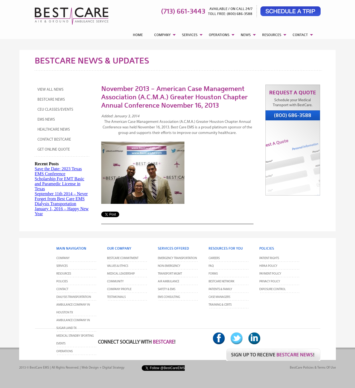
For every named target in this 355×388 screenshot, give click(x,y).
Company (63, 258)
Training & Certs (220, 304)
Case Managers (219, 297)
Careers (214, 258)
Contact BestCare (54, 140)
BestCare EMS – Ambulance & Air (64, 14)
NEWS (246, 35)
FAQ (211, 266)
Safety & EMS (166, 289)
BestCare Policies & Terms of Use (313, 367)
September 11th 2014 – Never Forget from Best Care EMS (61, 196)
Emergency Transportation (177, 258)
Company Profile (119, 289)
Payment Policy (270, 273)
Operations (64, 351)
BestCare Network (221, 281)
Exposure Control (272, 289)
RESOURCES (271, 35)
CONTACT (300, 35)
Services (62, 266)
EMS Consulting (169, 297)
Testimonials (116, 297)
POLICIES (62, 281)
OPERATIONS (219, 35)
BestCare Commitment (122, 258)
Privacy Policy (269, 281)
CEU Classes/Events (55, 110)
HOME (138, 35)
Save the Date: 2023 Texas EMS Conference (58, 171)
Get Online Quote (53, 150)
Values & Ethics (117, 266)
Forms (213, 273)
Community (115, 281)
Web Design (90, 367)
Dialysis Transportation (55, 203)
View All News (50, 90)
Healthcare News (53, 130)
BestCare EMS (39, 367)
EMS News (46, 120)
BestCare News (51, 100)
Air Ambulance (168, 281)
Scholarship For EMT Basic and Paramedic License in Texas (59, 183)
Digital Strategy (113, 367)
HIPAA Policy (268, 266)
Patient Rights (269, 258)
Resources (63, 273)
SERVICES (189, 35)
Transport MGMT (170, 273)
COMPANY (162, 35)
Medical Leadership (121, 273)
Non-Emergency (169, 266)
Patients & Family (220, 289)
